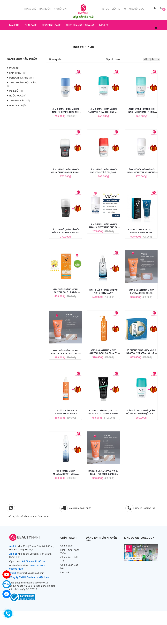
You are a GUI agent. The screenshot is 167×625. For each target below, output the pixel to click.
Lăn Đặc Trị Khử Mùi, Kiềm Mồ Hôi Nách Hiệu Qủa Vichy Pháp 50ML (141, 413)
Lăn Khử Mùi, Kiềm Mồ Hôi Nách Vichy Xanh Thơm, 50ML (141, 112)
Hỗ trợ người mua (133, 8)
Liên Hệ (116, 8)
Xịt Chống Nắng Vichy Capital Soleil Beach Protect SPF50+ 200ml (65, 413)
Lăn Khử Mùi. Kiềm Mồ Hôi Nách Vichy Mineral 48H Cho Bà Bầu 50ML (65, 112)
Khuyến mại (60, 8)
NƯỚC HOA (15, 35)
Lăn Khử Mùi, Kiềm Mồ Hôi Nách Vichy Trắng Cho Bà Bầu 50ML (103, 227)
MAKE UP (14, 25)
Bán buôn (45, 8)
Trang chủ (30, 8)
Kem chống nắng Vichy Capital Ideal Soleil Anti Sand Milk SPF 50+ (103, 353)
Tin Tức (104, 8)
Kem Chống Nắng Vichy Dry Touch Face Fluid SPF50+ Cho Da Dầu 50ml (103, 474)
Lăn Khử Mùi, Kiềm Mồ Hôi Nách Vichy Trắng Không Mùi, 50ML (141, 172)
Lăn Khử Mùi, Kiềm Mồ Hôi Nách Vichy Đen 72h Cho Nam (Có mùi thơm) (65, 232)
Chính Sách (66, 545)
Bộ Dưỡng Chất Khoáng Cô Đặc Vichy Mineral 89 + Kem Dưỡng (141, 353)
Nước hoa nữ (16, 105)
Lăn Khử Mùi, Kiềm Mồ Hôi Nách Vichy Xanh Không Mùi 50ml (103, 112)
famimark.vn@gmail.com (30, 573)
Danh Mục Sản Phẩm (22, 59)
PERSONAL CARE (51, 25)
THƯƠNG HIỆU (17, 100)
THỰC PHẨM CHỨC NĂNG (80, 25)
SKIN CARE (31, 25)
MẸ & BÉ (103, 25)
